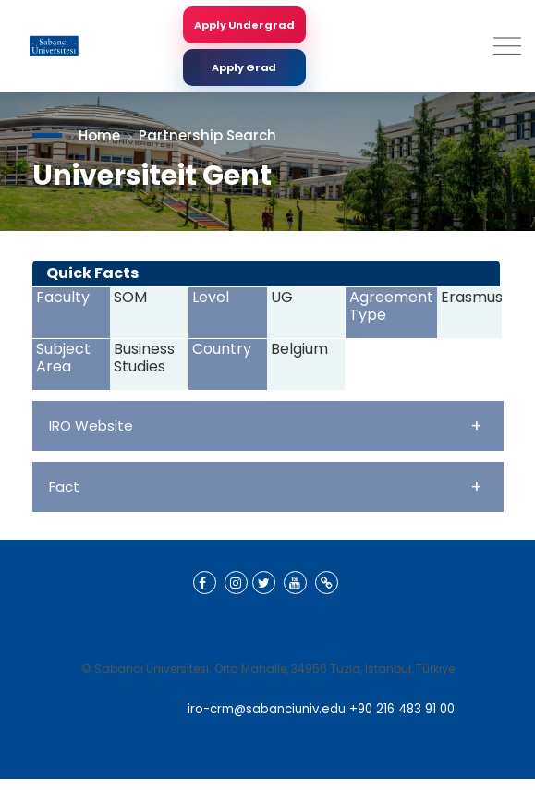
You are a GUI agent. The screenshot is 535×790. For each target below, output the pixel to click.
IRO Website (265, 425)
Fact (265, 486)
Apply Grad (244, 67)
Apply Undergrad (244, 25)
